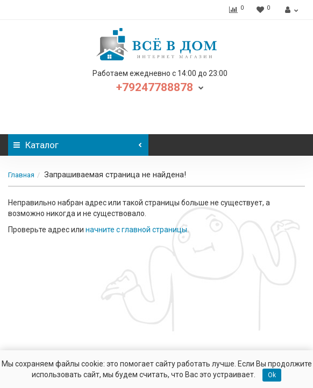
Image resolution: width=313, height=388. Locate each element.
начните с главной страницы (136, 229)
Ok (272, 375)
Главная (21, 175)
